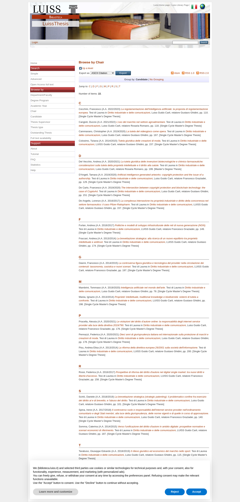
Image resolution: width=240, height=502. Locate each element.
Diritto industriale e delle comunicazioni (129, 112)
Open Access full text (42, 84)
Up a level (87, 68)
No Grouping (157, 79)
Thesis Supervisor (40, 122)
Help (33, 170)
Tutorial (35, 154)
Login (35, 42)
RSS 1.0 (189, 73)
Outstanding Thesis (41, 132)
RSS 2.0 (204, 73)
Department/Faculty (41, 95)
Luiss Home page (162, 5)
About (34, 148)
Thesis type (37, 127)
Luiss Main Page (56, 8)
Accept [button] (196, 491)
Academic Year (39, 105)
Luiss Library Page (180, 5)
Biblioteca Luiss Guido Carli (56, 15)
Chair (33, 111)
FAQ (33, 159)
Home (34, 63)
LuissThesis (56, 24)
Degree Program (40, 100)
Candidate (36, 116)
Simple (34, 73)
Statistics (35, 164)
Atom (177, 73)
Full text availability (41, 138)
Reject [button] (175, 491)
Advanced (36, 79)
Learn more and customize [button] (55, 491)
